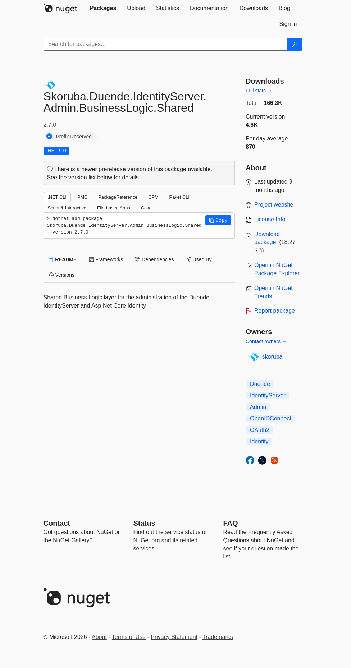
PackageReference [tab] (117, 197)
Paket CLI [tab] (179, 197)
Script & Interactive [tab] (67, 208)
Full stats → (259, 90)
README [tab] (63, 259)
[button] (218, 220)
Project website (273, 205)
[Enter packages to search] (166, 44)
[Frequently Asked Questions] (230, 523)
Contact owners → (266, 341)
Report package (274, 311)
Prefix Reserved (74, 136)
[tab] (103, 8)
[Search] (294, 44)
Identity (259, 441)
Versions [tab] (62, 274)
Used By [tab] (199, 259)
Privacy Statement (174, 637)
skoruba (272, 357)
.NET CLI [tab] (57, 197)
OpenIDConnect (270, 418)
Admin (258, 407)
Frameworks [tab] (106, 259)
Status (144, 523)
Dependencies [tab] (154, 259)
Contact (57, 523)
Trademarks (217, 637)
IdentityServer (268, 395)
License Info (269, 219)
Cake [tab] (146, 208)
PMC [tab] (82, 197)
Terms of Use (129, 637)
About (99, 637)
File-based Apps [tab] (113, 208)
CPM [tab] (153, 197)
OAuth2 (259, 430)
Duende (260, 384)
